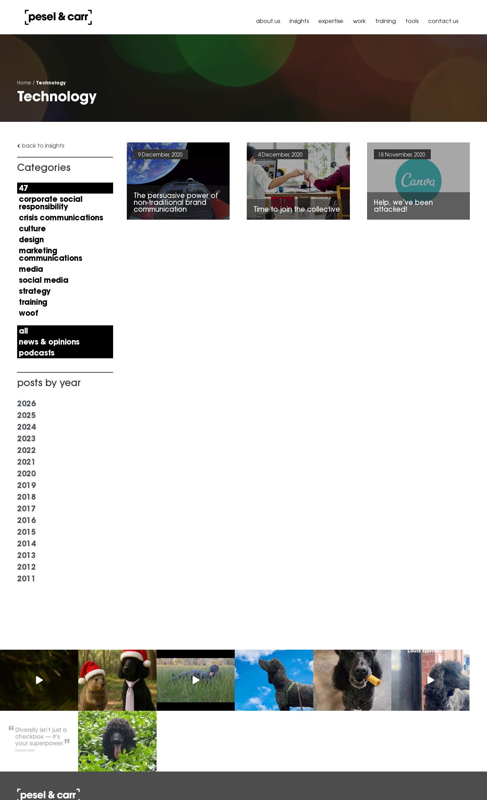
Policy (424, 780)
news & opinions (49, 342)
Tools (411, 21)
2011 (26, 578)
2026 (26, 403)
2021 (26, 462)
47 (23, 188)
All (23, 331)
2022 (26, 450)
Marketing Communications (50, 254)
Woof (28, 313)
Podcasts (36, 353)
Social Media (43, 280)
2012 (26, 567)
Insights (299, 21)
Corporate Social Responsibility (51, 202)
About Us (268, 21)
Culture (32, 228)
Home (24, 82)
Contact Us (443, 21)
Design (31, 239)
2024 (26, 427)
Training (385, 21)
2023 (26, 438)
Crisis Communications (61, 217)
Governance (452, 780)
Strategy (35, 291)
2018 (26, 497)
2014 (26, 543)
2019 (26, 485)
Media (31, 269)
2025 (26, 415)
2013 (26, 555)
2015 (26, 532)
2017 (26, 508)
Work (359, 21)
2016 (26, 520)
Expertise (330, 21)
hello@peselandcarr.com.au (122, 774)
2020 (26, 473)
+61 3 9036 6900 (107, 757)
